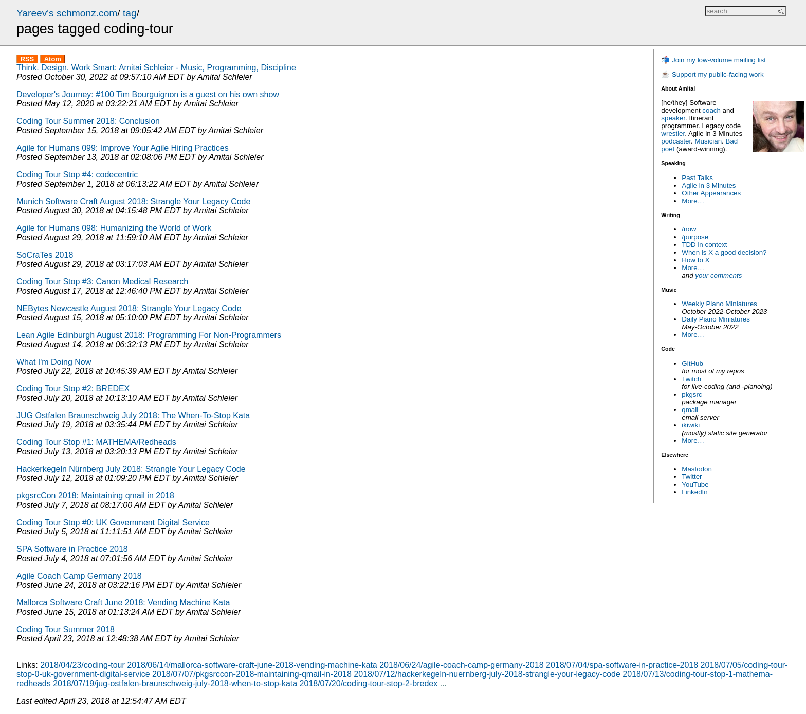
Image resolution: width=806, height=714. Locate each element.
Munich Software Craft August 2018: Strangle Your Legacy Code (133, 201)
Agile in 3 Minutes (709, 185)
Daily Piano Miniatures (716, 319)
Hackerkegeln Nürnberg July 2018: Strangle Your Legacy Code (131, 469)
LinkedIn (694, 492)
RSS (27, 59)
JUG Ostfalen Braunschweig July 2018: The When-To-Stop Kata (133, 415)
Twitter (692, 476)
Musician (708, 141)
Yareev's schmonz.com (66, 13)
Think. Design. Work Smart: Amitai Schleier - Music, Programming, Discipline (156, 67)
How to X (695, 260)
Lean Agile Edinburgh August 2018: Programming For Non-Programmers (148, 335)
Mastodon (697, 469)
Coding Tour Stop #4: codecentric (77, 174)
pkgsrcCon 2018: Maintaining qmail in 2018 (95, 495)
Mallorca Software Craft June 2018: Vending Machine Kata (123, 602)
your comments (718, 275)
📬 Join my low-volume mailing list (713, 60)
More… (693, 201)
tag (130, 13)
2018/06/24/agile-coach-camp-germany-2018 (461, 665)
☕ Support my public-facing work (712, 74)
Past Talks (697, 178)
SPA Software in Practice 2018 (72, 549)
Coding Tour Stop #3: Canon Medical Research (102, 281)
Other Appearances (711, 193)
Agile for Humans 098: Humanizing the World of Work (113, 228)
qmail (690, 410)
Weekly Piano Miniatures (719, 304)
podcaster (676, 141)
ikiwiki (691, 425)
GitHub (692, 363)
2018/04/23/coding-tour (82, 665)
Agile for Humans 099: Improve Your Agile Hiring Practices (122, 148)
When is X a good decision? (724, 252)
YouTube (695, 484)
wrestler (673, 133)
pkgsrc (692, 394)
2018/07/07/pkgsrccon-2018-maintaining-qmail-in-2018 (252, 674)
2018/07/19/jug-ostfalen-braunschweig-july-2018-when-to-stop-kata (175, 683)
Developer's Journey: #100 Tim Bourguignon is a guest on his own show (147, 94)
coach (711, 110)
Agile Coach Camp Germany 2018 (79, 576)
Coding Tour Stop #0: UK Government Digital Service (113, 522)
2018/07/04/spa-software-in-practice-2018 (622, 665)
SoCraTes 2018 (44, 255)
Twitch (691, 379)
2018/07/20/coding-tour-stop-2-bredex (369, 683)
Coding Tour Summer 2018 (65, 629)
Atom (52, 59)
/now (689, 229)
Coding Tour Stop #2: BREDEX (73, 388)
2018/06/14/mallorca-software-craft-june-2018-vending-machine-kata (252, 665)
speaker (673, 118)
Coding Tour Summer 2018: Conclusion (88, 121)
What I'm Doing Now (53, 362)
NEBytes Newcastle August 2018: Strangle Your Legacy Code (129, 308)
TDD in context (704, 244)
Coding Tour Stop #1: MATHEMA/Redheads (96, 442)
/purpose (695, 237)
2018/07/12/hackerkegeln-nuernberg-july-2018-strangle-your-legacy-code (487, 674)
